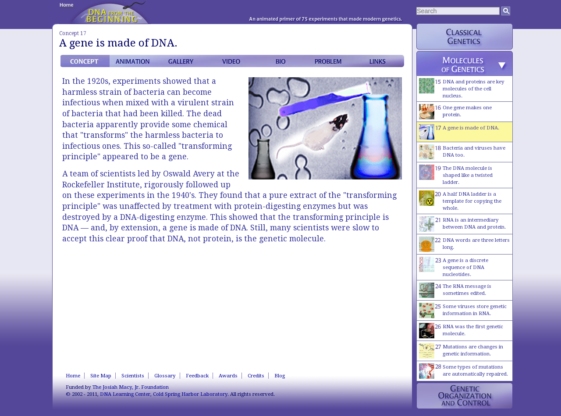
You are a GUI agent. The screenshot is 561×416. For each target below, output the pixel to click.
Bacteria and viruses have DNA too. (462, 152)
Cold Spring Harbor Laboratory (190, 394)
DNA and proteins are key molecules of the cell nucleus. (461, 88)
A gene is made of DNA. (459, 132)
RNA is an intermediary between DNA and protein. (462, 224)
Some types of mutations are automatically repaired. (463, 371)
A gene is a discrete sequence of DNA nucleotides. (453, 267)
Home (73, 376)
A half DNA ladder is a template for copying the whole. (460, 200)
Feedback (197, 376)
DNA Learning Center (125, 394)
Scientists (132, 376)
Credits (256, 376)
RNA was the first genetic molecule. (461, 330)
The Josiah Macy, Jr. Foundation (130, 387)
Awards (228, 376)
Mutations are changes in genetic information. (461, 351)
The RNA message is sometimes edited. (455, 290)
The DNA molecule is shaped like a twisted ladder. (456, 175)
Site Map (100, 376)
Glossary (165, 376)
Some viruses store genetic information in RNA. (463, 310)
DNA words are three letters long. (464, 244)
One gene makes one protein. (455, 111)
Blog (279, 376)
